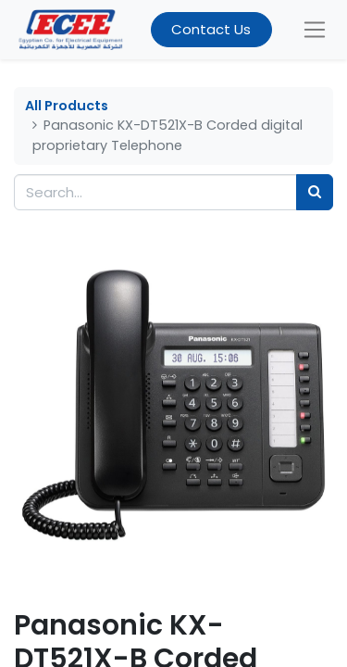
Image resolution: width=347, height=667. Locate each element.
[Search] (314, 192)
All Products (66, 105)
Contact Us (211, 29)
